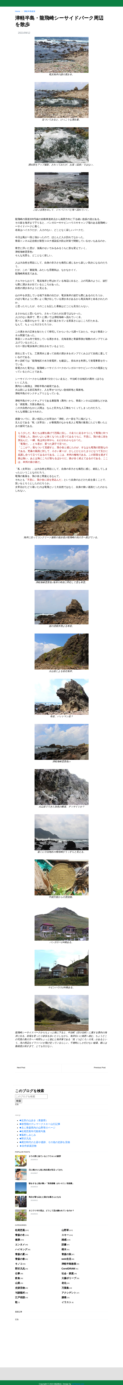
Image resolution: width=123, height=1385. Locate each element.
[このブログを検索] (31, 1096)
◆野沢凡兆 (25, 1138)
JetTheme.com (78, 1384)
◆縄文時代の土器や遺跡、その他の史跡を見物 (44, 1142)
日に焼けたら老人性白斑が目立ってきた (46, 1170)
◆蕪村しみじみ (27, 1135)
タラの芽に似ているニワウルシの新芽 (45, 1156)
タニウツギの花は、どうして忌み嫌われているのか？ (51, 1210)
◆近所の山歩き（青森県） (33, 1120)
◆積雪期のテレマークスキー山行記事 (39, 1124)
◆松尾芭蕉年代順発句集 (32, 1131)
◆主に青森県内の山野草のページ (37, 1127)
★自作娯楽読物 (27, 1146)
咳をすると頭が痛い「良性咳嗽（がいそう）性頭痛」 (51, 1183)
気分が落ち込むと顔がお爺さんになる (45, 1197)
